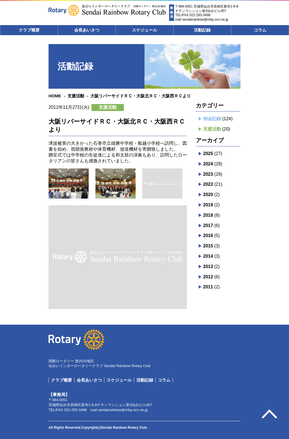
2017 (208, 225)
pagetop (269, 414)
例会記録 (212, 118)
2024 (208, 163)
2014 (208, 256)
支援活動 (76, 95)
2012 (208, 276)
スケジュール (144, 30)
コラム (260, 30)
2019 (208, 204)
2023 (208, 174)
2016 (208, 235)
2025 (208, 153)
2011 (208, 286)
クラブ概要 (29, 30)
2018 (208, 215)
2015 (208, 245)
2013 (208, 266)
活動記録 (202, 30)
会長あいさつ (86, 30)
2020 (208, 194)
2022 (208, 184)
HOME (55, 95)
